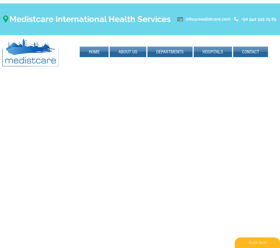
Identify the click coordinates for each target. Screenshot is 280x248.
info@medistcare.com (208, 19)
